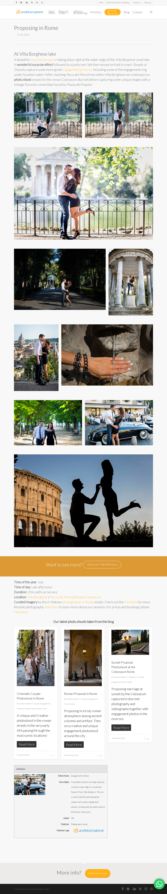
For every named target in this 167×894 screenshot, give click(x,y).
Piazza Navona (31, 708)
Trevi (45, 708)
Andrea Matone (25, 703)
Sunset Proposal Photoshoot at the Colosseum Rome (123, 666)
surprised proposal (43, 60)
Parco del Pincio (61, 597)
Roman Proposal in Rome (80, 693)
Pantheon (21, 708)
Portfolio (130, 602)
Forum (67, 704)
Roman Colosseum (88, 597)
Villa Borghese (37, 597)
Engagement (45, 703)
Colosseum (132, 677)
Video (130, 682)
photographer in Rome (78, 602)
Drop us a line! (97, 873)
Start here (52, 607)
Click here (21, 612)
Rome (39, 708)
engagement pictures (77, 69)
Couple (37, 703)
